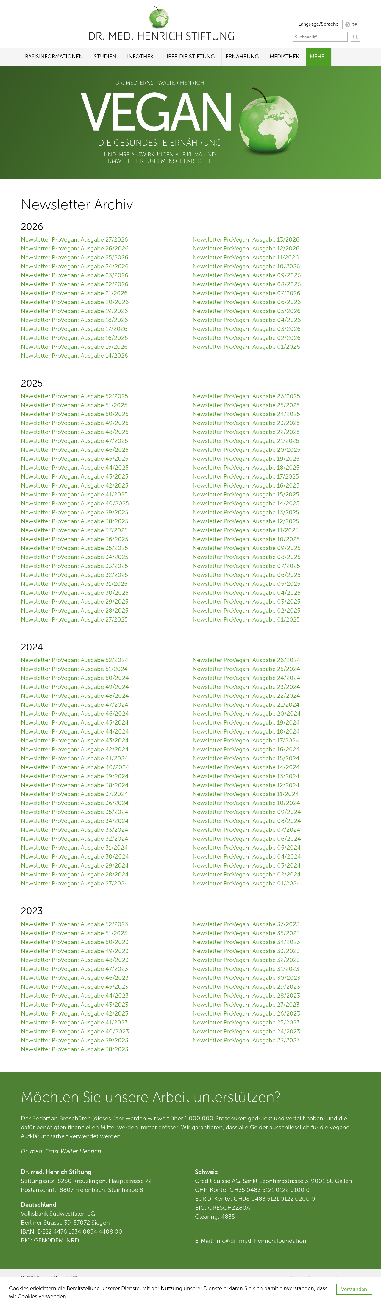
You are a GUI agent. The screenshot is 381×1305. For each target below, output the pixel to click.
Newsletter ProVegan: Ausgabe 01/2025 (246, 619)
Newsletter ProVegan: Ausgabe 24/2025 (246, 414)
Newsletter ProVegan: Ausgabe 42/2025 (74, 485)
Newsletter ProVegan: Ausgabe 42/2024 (75, 749)
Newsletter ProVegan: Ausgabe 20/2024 (247, 713)
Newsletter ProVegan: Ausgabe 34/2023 (246, 942)
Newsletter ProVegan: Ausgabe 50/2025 (75, 414)
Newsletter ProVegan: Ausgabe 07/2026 (246, 293)
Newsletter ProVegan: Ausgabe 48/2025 (75, 432)
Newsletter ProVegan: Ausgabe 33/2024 (74, 829)
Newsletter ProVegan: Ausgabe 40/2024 (75, 767)
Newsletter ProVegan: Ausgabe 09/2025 (247, 548)
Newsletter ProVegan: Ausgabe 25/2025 (246, 405)
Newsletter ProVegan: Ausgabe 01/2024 (246, 883)
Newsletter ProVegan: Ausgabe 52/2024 (74, 660)
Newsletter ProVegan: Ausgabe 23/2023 (246, 1040)
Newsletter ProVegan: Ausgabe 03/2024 (247, 865)
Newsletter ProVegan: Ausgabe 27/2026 (74, 239)
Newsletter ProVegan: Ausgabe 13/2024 (246, 776)
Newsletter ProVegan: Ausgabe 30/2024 (75, 856)
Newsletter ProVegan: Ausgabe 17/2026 (74, 329)
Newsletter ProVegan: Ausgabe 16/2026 (74, 337)
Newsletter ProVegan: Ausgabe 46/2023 (75, 977)
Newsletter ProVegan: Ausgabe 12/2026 (246, 248)
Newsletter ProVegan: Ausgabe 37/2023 (246, 924)
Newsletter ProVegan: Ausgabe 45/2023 (74, 986)
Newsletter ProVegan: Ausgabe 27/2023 (246, 1004)
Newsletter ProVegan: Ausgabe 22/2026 (74, 284)
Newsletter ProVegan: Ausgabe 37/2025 (74, 530)
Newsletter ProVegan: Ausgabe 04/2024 (247, 856)
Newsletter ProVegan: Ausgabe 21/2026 (74, 293)
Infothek (140, 57)
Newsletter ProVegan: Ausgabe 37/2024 (74, 794)
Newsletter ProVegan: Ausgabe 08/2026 (247, 284)
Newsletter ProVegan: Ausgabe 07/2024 (246, 829)
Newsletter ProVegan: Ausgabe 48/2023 (75, 960)
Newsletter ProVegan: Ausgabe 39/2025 (74, 512)
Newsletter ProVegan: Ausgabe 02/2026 (247, 337)
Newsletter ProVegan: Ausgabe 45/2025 (74, 458)
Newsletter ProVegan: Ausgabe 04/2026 (247, 320)
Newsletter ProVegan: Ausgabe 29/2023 (246, 986)
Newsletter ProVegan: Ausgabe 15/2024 (246, 758)
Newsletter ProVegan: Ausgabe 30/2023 (246, 977)
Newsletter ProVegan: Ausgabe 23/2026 (74, 275)
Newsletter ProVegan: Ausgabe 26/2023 (246, 1013)
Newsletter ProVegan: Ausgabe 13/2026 (246, 239)
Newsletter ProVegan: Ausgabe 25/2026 (74, 257)
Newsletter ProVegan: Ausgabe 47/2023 (74, 968)
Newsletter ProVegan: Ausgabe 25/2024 (246, 669)
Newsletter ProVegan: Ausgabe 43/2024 (75, 740)
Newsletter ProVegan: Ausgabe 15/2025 (246, 494)
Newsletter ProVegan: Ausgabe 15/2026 (74, 346)
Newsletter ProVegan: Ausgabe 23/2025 (246, 423)
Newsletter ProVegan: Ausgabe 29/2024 (75, 865)
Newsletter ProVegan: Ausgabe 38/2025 (74, 521)
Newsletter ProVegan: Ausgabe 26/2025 (246, 396)
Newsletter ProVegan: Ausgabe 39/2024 (75, 776)
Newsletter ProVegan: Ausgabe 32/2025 (74, 574)
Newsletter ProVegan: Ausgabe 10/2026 (246, 266)
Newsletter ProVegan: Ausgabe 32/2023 (246, 960)
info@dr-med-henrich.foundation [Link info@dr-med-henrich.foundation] (260, 1240)
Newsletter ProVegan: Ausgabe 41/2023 (74, 1022)
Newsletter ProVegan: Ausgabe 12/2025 (246, 521)
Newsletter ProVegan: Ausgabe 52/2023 (74, 924)
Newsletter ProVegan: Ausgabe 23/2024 (246, 686)
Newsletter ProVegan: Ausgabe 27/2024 (74, 883)
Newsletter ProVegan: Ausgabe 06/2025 (247, 574)
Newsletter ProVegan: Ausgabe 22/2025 (246, 432)
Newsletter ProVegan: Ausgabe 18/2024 (246, 731)
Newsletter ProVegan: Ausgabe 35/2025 (74, 548)
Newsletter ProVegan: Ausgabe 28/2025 (74, 610)
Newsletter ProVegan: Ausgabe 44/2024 (75, 731)
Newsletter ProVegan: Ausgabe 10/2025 (246, 539)
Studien (105, 57)
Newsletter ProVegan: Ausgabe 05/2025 (246, 583)
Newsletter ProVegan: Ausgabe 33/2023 (246, 951)
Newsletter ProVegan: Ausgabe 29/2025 (74, 601)
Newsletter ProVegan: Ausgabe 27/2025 (74, 619)
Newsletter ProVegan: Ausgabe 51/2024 (74, 669)
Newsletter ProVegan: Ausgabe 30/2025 (75, 592)
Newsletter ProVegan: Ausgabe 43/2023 (74, 1004)
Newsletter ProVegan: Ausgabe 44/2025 (75, 467)
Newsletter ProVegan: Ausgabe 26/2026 (75, 248)
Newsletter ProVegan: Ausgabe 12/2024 (246, 785)
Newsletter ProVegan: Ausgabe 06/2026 (247, 302)
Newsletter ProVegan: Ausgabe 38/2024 (75, 785)
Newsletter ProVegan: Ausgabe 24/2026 (75, 266)
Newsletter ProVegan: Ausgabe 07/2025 (246, 566)
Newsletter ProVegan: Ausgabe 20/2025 (246, 449)
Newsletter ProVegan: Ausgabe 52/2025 (74, 396)
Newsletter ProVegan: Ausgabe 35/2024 (74, 812)
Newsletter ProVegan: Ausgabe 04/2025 (247, 592)
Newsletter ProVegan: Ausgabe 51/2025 (74, 405)
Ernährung (242, 57)
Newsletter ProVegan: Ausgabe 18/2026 (74, 320)
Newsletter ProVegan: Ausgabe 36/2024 (75, 803)
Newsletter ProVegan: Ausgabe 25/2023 (246, 1022)
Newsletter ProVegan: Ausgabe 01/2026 (246, 346)
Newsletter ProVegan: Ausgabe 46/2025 (75, 449)
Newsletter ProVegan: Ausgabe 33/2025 (74, 566)
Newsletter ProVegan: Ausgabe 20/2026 (75, 302)
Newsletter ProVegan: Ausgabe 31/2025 (74, 583)
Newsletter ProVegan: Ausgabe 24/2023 (246, 1031)
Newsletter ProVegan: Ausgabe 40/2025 (75, 503)
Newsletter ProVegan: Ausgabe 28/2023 (246, 995)
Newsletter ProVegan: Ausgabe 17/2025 (246, 476)
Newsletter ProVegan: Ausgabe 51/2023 (74, 933)
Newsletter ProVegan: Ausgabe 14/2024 (246, 767)
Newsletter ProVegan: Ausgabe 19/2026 (74, 311)
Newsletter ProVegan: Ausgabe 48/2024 (75, 695)
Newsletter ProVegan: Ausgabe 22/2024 (246, 695)
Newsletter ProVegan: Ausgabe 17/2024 (246, 740)
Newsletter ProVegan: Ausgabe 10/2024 (246, 803)
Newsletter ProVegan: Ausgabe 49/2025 (75, 423)
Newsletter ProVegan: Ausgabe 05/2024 (247, 847)
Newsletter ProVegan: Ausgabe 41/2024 (74, 758)
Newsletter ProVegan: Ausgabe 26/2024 (246, 660)
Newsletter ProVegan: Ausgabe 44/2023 (75, 995)
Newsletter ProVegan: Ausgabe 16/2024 (246, 749)
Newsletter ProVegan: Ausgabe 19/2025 (246, 458)
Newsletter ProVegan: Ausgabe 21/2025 (246, 440)
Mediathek (284, 57)
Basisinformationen (54, 57)
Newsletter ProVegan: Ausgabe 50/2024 (75, 678)
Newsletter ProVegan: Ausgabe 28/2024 (75, 874)
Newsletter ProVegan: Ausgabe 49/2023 (75, 951)
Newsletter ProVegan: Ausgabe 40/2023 (75, 1031)
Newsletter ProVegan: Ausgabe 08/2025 (247, 557)
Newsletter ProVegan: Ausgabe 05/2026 (247, 311)
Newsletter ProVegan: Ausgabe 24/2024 (246, 678)
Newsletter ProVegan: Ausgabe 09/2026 (247, 275)
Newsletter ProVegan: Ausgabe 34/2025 (74, 557)
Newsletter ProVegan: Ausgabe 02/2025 (246, 610)
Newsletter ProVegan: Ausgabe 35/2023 (246, 933)
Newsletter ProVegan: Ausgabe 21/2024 (246, 704)
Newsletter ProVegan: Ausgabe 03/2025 (246, 601)
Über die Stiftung (189, 57)
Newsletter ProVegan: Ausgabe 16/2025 (246, 485)
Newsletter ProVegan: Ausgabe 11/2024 (246, 794)
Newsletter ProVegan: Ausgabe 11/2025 (246, 530)
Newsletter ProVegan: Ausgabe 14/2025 (246, 503)
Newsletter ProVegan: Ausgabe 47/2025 (74, 440)
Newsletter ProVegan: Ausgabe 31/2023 (246, 968)
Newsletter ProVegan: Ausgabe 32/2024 (74, 838)
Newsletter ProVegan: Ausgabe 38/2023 (74, 1049)
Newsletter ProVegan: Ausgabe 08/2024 (247, 820)
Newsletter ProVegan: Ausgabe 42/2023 (74, 1013)
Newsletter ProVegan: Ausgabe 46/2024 (75, 713)
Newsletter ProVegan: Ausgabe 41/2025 (74, 494)
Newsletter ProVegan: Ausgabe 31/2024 (74, 847)
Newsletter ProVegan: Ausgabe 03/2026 (247, 329)
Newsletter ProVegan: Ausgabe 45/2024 (75, 722)
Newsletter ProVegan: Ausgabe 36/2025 (74, 539)
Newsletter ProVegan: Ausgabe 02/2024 (247, 874)
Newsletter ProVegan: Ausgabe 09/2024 (247, 812)
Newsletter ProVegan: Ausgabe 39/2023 (74, 1040)
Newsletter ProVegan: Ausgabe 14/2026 (74, 355)
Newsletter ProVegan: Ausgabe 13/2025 (246, 512)
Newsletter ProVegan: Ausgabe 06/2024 (247, 838)
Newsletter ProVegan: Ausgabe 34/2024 (75, 820)
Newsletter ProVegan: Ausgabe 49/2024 (75, 686)
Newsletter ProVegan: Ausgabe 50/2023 (75, 942)
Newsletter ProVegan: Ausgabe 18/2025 (246, 467)
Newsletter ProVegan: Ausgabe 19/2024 (246, 722)
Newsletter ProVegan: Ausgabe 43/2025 (74, 476)
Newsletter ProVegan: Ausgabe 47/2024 (74, 704)
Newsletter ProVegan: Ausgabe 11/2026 (246, 257)
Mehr (317, 57)
